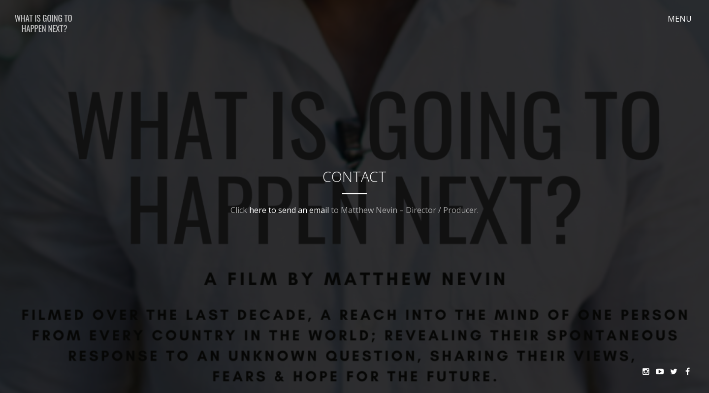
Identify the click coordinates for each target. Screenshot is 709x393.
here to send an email (289, 210)
